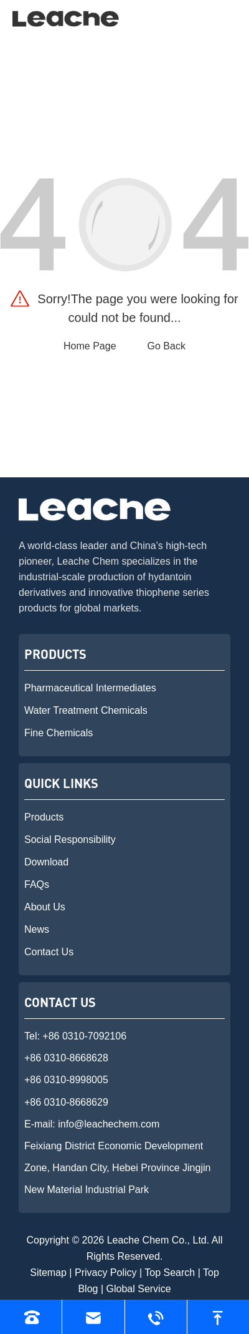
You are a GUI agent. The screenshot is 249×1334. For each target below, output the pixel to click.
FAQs (36, 884)
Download (46, 862)
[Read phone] (31, 1317)
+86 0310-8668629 (66, 1102)
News (36, 929)
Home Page (89, 346)
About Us (44, 907)
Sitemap (48, 1272)
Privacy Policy (106, 1272)
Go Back (167, 346)
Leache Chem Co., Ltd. (158, 1240)
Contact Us (48, 952)
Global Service (138, 1288)
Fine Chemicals (58, 733)
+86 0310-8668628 (66, 1058)
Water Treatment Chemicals (86, 710)
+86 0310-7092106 (84, 1036)
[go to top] (218, 1317)
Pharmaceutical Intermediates (90, 688)
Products (43, 817)
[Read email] (93, 1317)
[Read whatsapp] (156, 1317)
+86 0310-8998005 (66, 1079)
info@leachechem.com (108, 1124)
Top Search (169, 1272)
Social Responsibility (70, 839)
